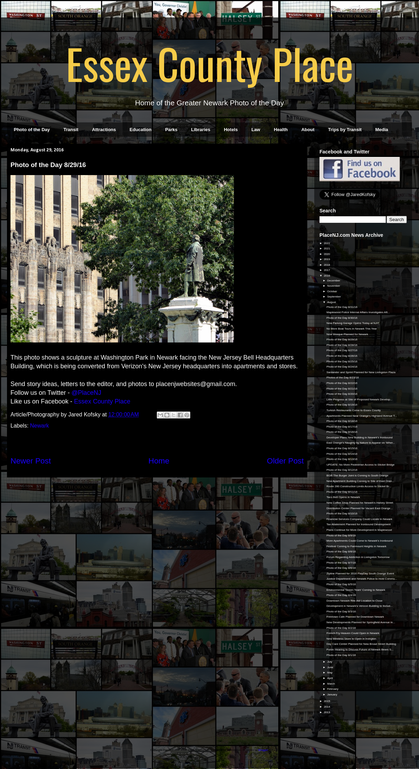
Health (281, 129)
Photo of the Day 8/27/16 (342, 350)
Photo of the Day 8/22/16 (342, 383)
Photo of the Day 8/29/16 (342, 339)
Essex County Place (209, 63)
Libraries (200, 129)
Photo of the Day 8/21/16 (342, 388)
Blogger (263, 750)
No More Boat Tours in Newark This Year (351, 328)
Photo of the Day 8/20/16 (342, 393)
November (334, 285)
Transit (71, 129)
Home (158, 461)
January (332, 694)
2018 (327, 264)
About (308, 129)
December (334, 280)
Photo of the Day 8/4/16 (341, 595)
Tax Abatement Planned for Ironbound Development (358, 524)
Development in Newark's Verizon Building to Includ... (359, 606)
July (330, 661)
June (330, 667)
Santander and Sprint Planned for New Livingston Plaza (360, 372)
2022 (327, 243)
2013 (327, 712)
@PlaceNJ (86, 392)
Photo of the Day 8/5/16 (341, 584)
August (332, 302)
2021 (327, 248)
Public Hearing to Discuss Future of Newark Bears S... (360, 649)
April (330, 678)
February (333, 689)
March (331, 683)
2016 (327, 275)
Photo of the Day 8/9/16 (341, 535)
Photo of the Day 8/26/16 (342, 355)
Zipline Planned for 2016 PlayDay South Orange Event (360, 573)
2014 (327, 706)
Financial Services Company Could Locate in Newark (359, 519)
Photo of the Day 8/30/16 (342, 317)
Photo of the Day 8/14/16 (342, 453)
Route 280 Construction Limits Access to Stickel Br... (358, 486)
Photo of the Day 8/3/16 (341, 611)
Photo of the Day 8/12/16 (342, 470)
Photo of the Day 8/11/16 (342, 491)
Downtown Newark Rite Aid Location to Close (354, 600)
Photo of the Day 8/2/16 (341, 627)
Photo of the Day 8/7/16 (341, 562)
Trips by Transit (345, 129)
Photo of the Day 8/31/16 (342, 307)
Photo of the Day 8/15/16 (342, 448)
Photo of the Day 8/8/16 (341, 551)
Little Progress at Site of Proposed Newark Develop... (359, 399)
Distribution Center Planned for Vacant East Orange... (359, 508)
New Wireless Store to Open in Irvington (351, 638)
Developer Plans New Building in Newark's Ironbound (359, 437)
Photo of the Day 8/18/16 (342, 421)
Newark (39, 426)
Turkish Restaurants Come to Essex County (353, 410)
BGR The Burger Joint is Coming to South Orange (357, 475)
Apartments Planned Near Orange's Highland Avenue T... (361, 415)
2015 (327, 701)
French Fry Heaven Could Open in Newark (352, 633)
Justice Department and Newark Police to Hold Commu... (361, 578)
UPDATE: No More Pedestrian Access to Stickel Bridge (360, 464)
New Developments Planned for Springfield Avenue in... (360, 622)
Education (141, 129)
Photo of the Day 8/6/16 (341, 568)
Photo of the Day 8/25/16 (342, 361)
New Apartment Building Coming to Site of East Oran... (360, 481)
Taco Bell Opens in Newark (343, 497)
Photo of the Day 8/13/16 (342, 459)
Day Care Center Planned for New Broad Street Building (361, 644)
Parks (171, 129)
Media (381, 129)
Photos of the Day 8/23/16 (342, 377)
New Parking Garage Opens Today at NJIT (352, 323)
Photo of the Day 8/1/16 (341, 655)
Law (255, 129)
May (330, 672)
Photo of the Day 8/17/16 (342, 426)
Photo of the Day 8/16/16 (342, 431)
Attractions (104, 129)
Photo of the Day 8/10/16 (342, 513)
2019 (327, 259)
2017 (327, 270)
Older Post (285, 461)
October (332, 291)
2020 (327, 254)
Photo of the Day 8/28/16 (342, 345)
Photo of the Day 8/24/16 (342, 366)
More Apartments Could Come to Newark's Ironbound (359, 540)
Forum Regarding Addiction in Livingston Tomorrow (358, 557)
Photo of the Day (32, 129)
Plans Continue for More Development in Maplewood (359, 529)
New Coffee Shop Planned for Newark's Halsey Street (359, 502)
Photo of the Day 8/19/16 (342, 404)
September (334, 296)
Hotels (231, 129)
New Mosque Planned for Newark (347, 334)
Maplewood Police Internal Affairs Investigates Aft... (358, 312)
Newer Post (30, 461)
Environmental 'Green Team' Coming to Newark (355, 589)
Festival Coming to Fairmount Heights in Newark (356, 546)
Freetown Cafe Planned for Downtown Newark (355, 616)
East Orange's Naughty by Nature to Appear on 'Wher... (360, 442)
